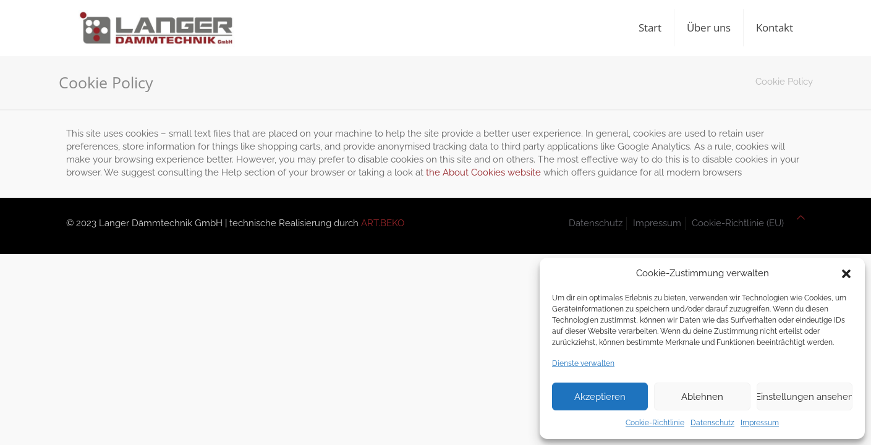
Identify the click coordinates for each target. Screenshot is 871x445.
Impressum (760, 422)
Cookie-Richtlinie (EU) (738, 223)
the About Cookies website (483, 172)
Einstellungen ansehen (804, 396)
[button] (846, 274)
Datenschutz (712, 422)
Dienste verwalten (583, 363)
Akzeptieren (600, 396)
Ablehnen (702, 396)
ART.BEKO (382, 223)
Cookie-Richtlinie (655, 422)
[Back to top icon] (800, 217)
